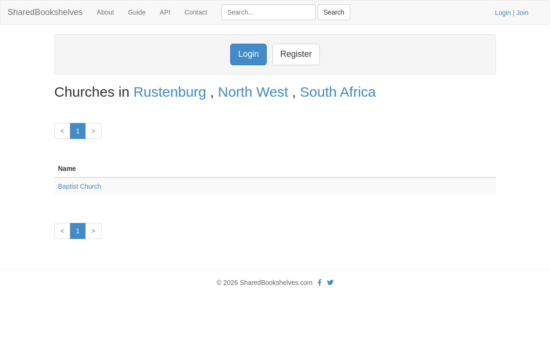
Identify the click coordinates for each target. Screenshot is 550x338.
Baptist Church (79, 186)
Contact (196, 12)
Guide (137, 12)
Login (503, 12)
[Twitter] (330, 282)
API (165, 12)
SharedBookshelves (45, 12)
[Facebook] (319, 282)
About (105, 12)
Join (522, 12)
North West (255, 92)
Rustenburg (171, 92)
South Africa (338, 92)
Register (296, 54)
